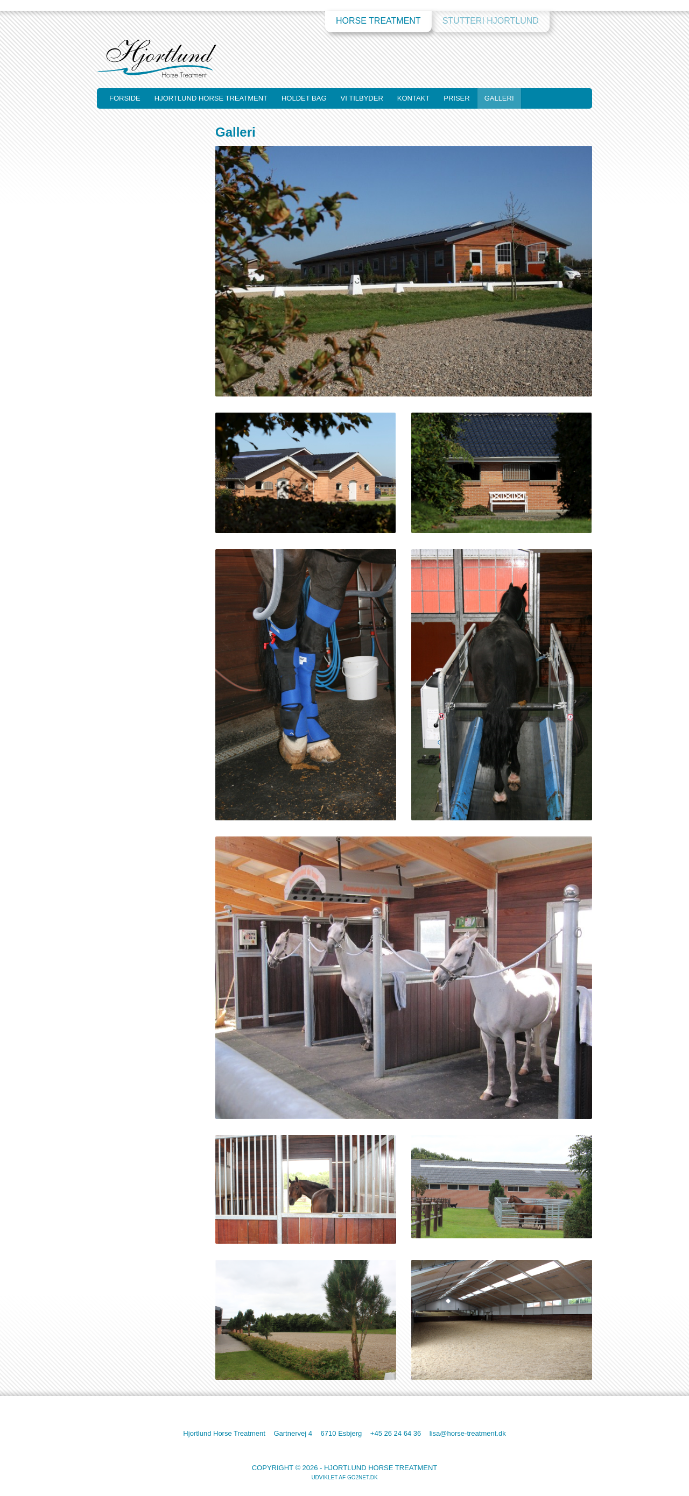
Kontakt (413, 98)
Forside (124, 98)
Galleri (499, 98)
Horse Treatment (378, 20)
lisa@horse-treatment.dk (468, 1433)
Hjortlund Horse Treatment (211, 98)
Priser (456, 98)
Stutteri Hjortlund (490, 20)
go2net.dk (362, 1477)
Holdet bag (304, 98)
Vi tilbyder (362, 98)
